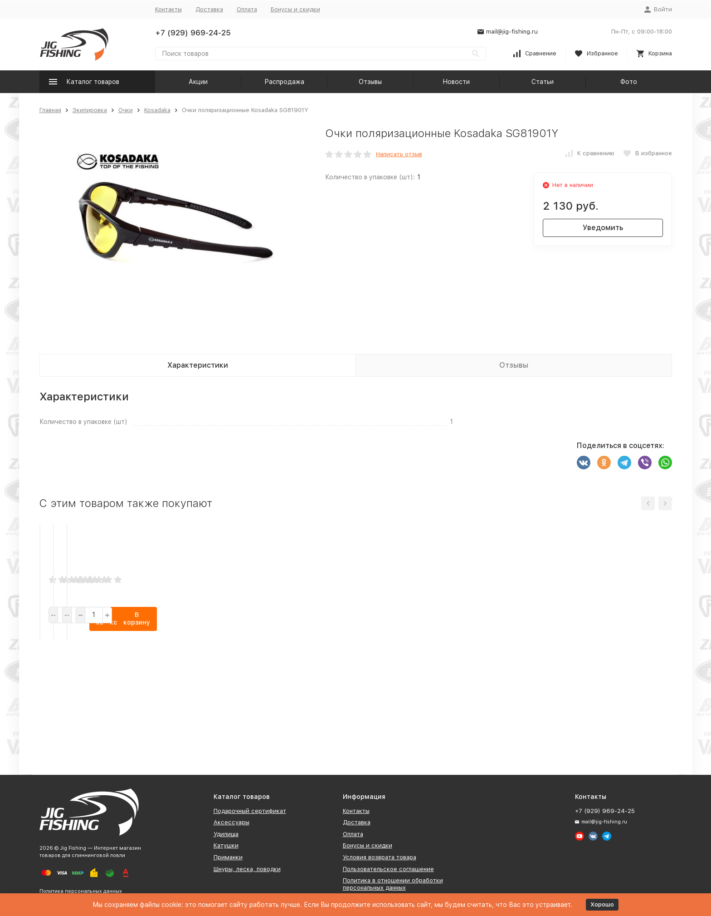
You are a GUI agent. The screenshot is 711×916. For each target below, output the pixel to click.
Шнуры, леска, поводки (247, 869)
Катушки (226, 845)
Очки (125, 110)
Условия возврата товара (379, 857)
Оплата (247, 9)
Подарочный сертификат (250, 811)
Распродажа (284, 81)
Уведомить (603, 227)
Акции (198, 81)
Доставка (209, 9)
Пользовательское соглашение (388, 869)
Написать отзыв (399, 154)
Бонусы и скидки (295, 9)
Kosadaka (157, 110)
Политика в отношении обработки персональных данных (393, 884)
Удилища (226, 834)
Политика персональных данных (80, 891)
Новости (456, 81)
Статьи (542, 81)
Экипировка (90, 110)
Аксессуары (231, 822)
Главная (50, 110)
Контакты (168, 9)
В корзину (117, 729)
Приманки (228, 857)
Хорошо (602, 904)
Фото (628, 81)
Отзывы (370, 81)
